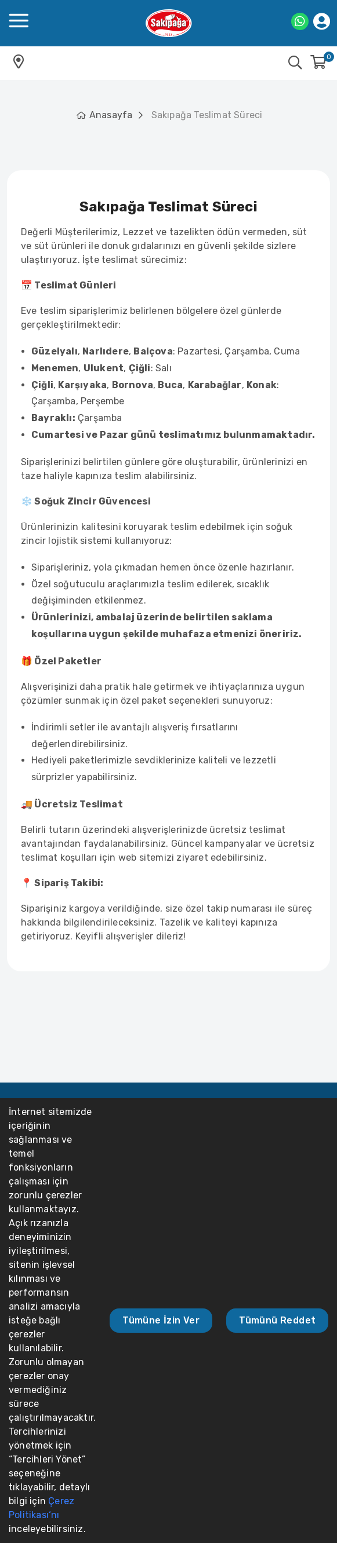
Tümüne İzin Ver (161, 1320)
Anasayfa (111, 114)
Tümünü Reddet (277, 1320)
